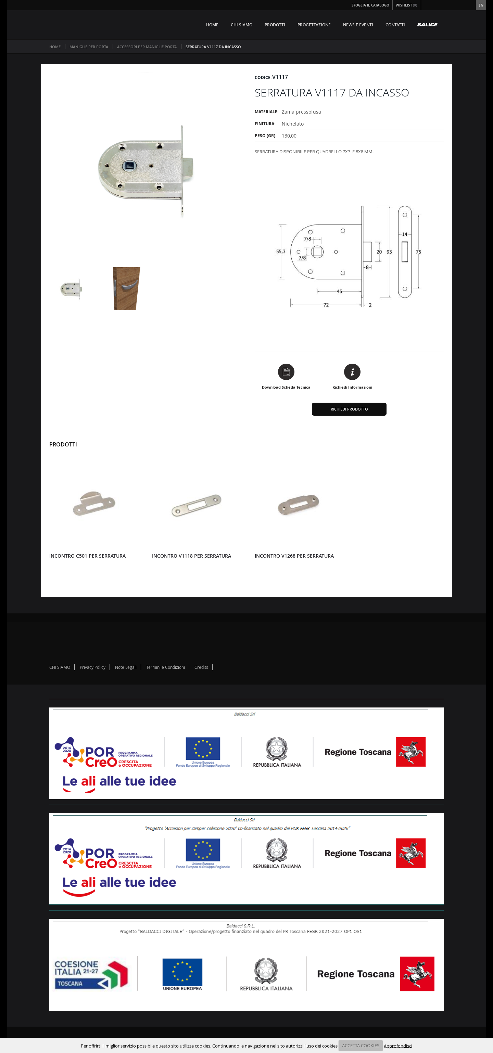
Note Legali (126, 667)
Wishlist (407, 5)
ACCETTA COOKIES (360, 1045)
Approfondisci (398, 1045)
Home (55, 46)
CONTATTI (395, 25)
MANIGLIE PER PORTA (88, 46)
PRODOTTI (275, 25)
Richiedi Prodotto (349, 409)
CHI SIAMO (241, 25)
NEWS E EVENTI (358, 25)
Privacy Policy (92, 667)
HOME (212, 25)
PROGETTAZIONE (314, 25)
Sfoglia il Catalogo (370, 5)
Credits (201, 667)
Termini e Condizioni (165, 667)
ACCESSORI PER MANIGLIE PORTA (147, 46)
